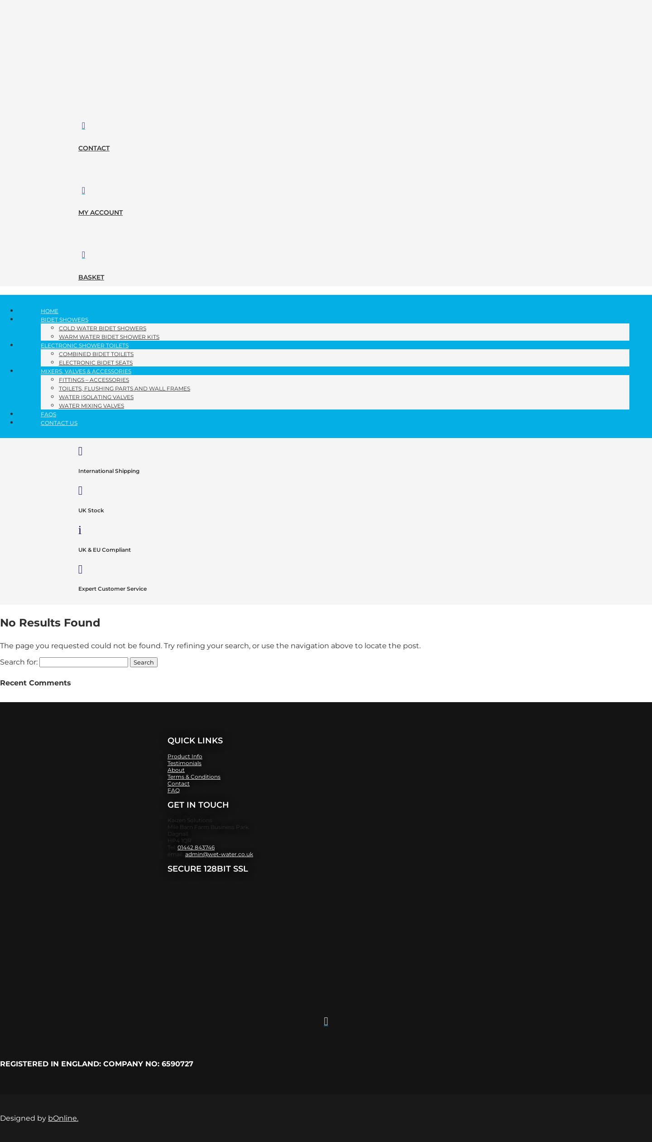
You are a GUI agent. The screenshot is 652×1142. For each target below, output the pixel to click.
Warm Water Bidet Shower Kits (109, 336)
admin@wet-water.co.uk (219, 854)
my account (100, 212)
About (176, 769)
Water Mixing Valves (91, 405)
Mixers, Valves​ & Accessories (86, 371)
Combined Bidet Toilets (96, 354)
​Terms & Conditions (194, 776)
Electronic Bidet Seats (96, 362)
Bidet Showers (64, 319)
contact (94, 148)
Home (49, 311)
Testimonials (184, 763)
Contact (179, 783)
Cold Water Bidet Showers (102, 328)
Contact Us (59, 422)
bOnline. (63, 1118)
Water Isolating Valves (96, 397)
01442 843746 (196, 847)
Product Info (185, 756)
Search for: (19, 662)
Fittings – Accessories (94, 379)
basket (91, 277)
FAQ (174, 790)
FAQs (48, 414)
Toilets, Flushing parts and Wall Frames (124, 388)
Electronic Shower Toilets (85, 345)
